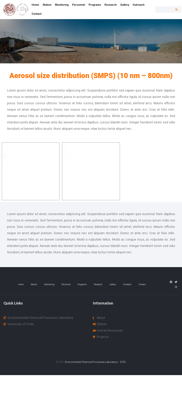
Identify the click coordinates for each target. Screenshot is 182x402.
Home (35, 4)
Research (111, 4)
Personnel (78, 4)
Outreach (139, 4)
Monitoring (62, 4)
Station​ (47, 4)
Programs (95, 4)
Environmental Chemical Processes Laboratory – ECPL (95, 362)
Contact (37, 13)
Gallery (124, 4)
